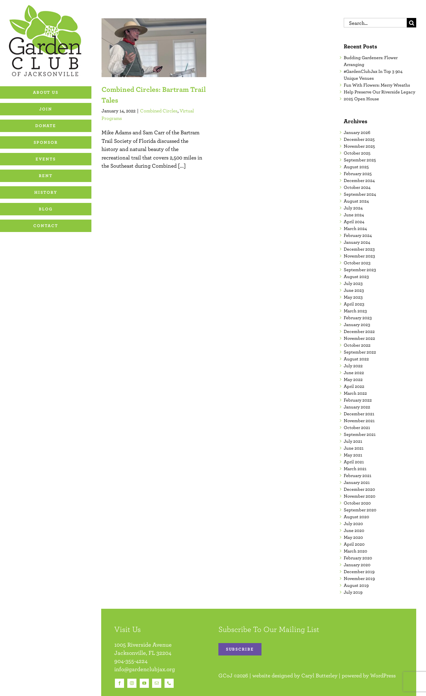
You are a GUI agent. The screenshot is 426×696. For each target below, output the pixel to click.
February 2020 (358, 558)
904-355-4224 (131, 661)
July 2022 (353, 366)
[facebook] (119, 683)
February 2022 (358, 400)
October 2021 (357, 427)
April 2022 (354, 386)
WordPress (383, 675)
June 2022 (354, 372)
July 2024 (353, 208)
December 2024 (359, 180)
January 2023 (357, 324)
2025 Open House (361, 99)
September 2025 (360, 160)
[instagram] (131, 683)
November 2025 (359, 146)
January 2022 (357, 407)
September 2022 (360, 352)
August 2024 (356, 201)
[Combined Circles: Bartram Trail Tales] (154, 47)
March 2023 (355, 311)
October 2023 (357, 263)
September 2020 (360, 510)
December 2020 (359, 489)
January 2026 (357, 132)
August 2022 (356, 359)
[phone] (169, 683)
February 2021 (357, 475)
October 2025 (357, 153)
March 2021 (355, 469)
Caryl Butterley (319, 675)
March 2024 (355, 228)
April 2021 (354, 462)
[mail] (156, 683)
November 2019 (359, 578)
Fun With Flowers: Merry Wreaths (377, 85)
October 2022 (357, 345)
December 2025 (359, 139)
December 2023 (359, 249)
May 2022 (353, 379)
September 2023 (360, 270)
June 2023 (354, 290)
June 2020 (354, 530)
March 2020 (355, 551)
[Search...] (375, 22)
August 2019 (356, 585)
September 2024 (360, 194)
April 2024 (354, 221)
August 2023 (356, 276)
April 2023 (354, 304)
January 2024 (357, 242)
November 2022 (359, 338)
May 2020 (353, 537)
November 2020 (359, 496)
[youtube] (144, 683)
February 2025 (358, 173)
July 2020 (353, 523)
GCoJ (225, 675)
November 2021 (359, 420)
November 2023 (359, 256)
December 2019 (359, 571)
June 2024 (354, 215)
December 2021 (359, 414)
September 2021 (360, 434)
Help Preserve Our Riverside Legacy (379, 92)
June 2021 (354, 448)
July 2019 (353, 592)
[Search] (411, 22)
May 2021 (353, 455)
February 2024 (358, 235)
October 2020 (357, 503)
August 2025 (356, 167)
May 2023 (353, 297)
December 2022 (359, 331)
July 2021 (353, 441)
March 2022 (355, 393)
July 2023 (353, 283)
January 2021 (357, 482)
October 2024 (357, 187)
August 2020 (356, 517)
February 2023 (358, 318)
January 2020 (357, 565)
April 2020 (354, 544)
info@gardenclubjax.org (144, 669)
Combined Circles (159, 111)
